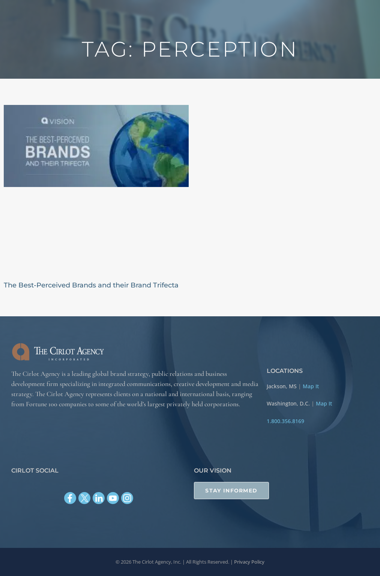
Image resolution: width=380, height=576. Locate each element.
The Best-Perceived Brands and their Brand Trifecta (91, 285)
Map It (311, 386)
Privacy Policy (249, 561)
